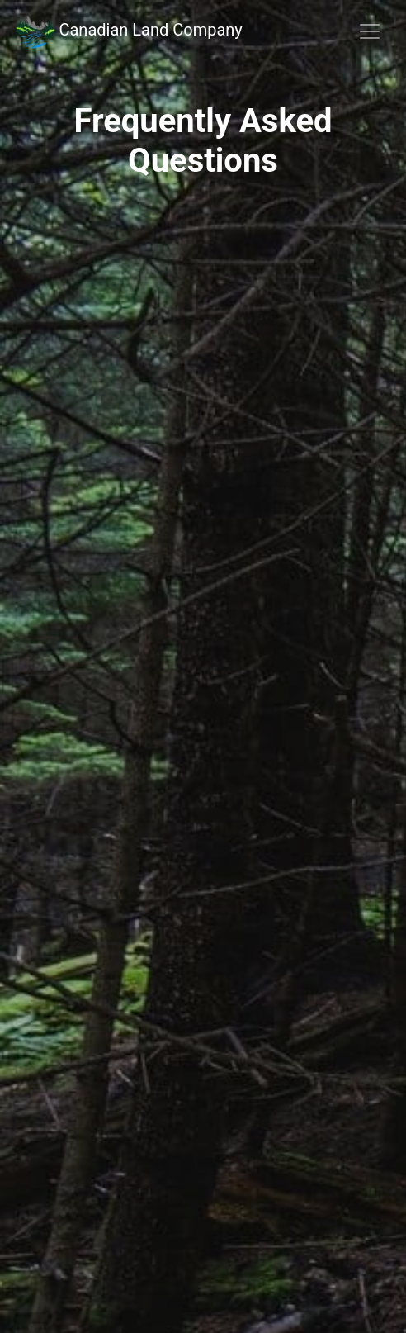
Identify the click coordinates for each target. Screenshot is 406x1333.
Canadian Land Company (128, 31)
